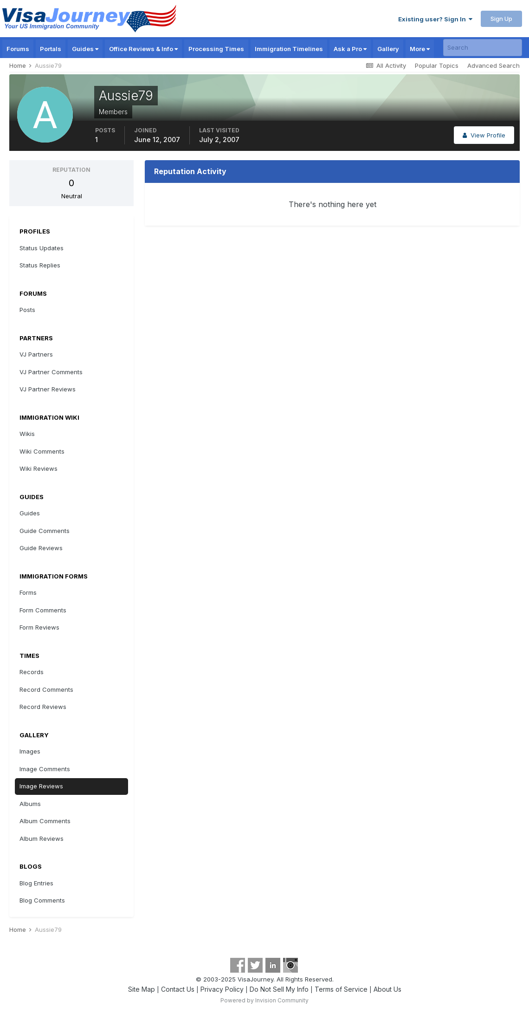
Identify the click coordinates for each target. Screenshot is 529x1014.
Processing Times (216, 48)
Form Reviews (39, 627)
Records (31, 672)
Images (29, 751)
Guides (85, 48)
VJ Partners (36, 354)
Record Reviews (42, 706)
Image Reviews (41, 786)
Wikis (27, 433)
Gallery (388, 48)
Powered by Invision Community (264, 1000)
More (420, 48)
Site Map (141, 989)
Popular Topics (436, 65)
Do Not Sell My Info (279, 989)
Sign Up (501, 18)
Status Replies (39, 265)
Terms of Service (341, 989)
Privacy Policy (222, 989)
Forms (28, 592)
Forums (17, 48)
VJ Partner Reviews (47, 389)
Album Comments (45, 821)
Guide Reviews (41, 548)
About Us (387, 989)
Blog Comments (42, 900)
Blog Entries (36, 883)
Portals (50, 48)
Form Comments (42, 610)
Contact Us (177, 989)
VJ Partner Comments (51, 372)
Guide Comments (44, 530)
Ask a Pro (350, 48)
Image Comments (44, 769)
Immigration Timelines (289, 48)
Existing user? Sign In (435, 19)
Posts (27, 309)
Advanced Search (493, 65)
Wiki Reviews (38, 468)
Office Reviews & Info (143, 48)
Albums (30, 803)
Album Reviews (41, 838)
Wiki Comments (42, 451)
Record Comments (46, 689)
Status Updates (41, 248)
